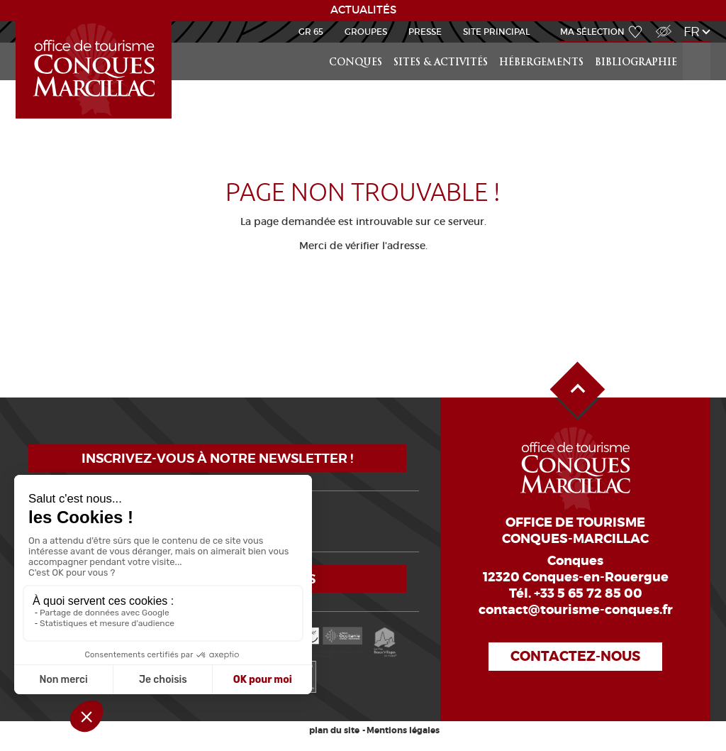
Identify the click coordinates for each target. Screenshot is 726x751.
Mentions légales (403, 730)
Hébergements (541, 62)
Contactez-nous (575, 656)
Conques (355, 62)
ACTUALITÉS (363, 10)
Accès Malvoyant (660, 23)
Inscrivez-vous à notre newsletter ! (217, 458)
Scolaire (18, 21)
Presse (425, 31)
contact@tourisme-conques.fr (576, 609)
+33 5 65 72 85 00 (588, 593)
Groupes (366, 31)
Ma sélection (592, 31)
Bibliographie (636, 62)
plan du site (334, 730)
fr (691, 31)
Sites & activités (440, 62)
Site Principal (496, 31)
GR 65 (310, 31)
